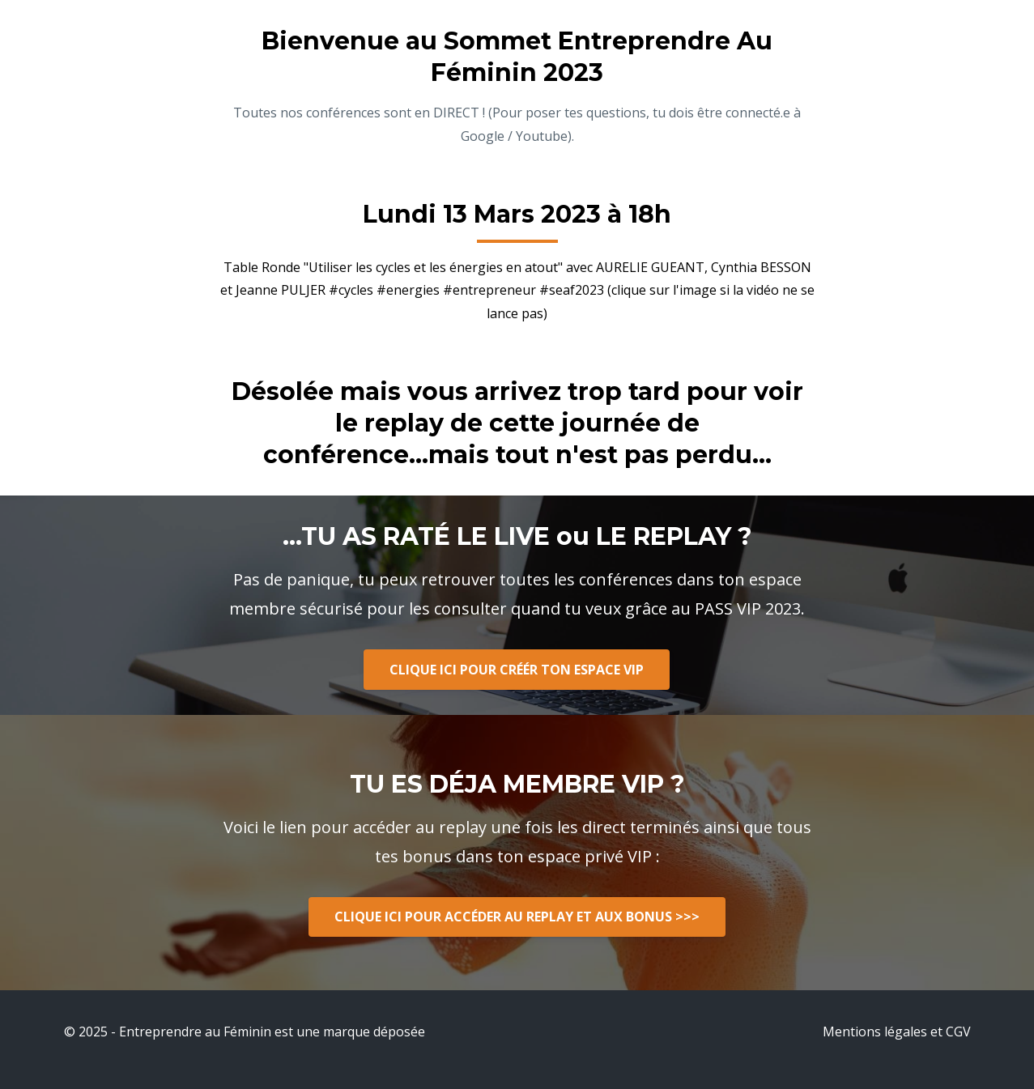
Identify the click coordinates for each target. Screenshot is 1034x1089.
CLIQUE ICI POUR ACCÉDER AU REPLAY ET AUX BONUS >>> (517, 916)
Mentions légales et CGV (897, 1031)
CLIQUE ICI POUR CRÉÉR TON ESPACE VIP (516, 669)
